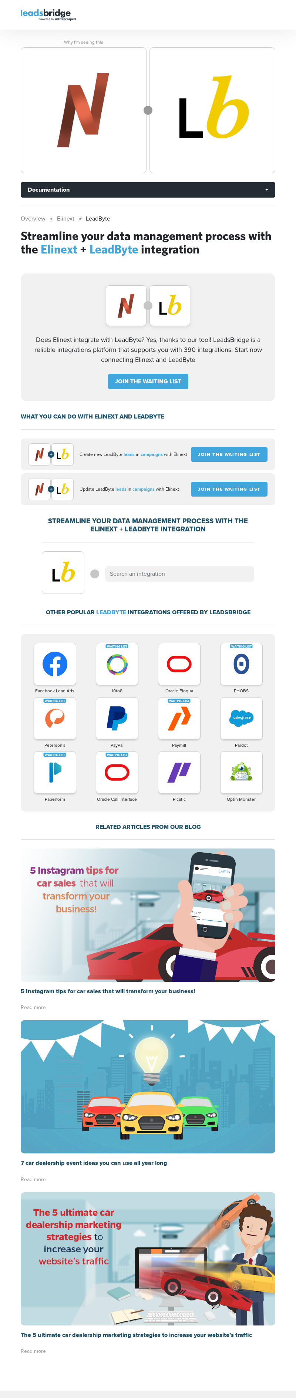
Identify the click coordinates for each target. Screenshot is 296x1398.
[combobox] (179, 574)
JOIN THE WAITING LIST (148, 381)
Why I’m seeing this (83, 42)
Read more (33, 874)
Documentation (49, 189)
